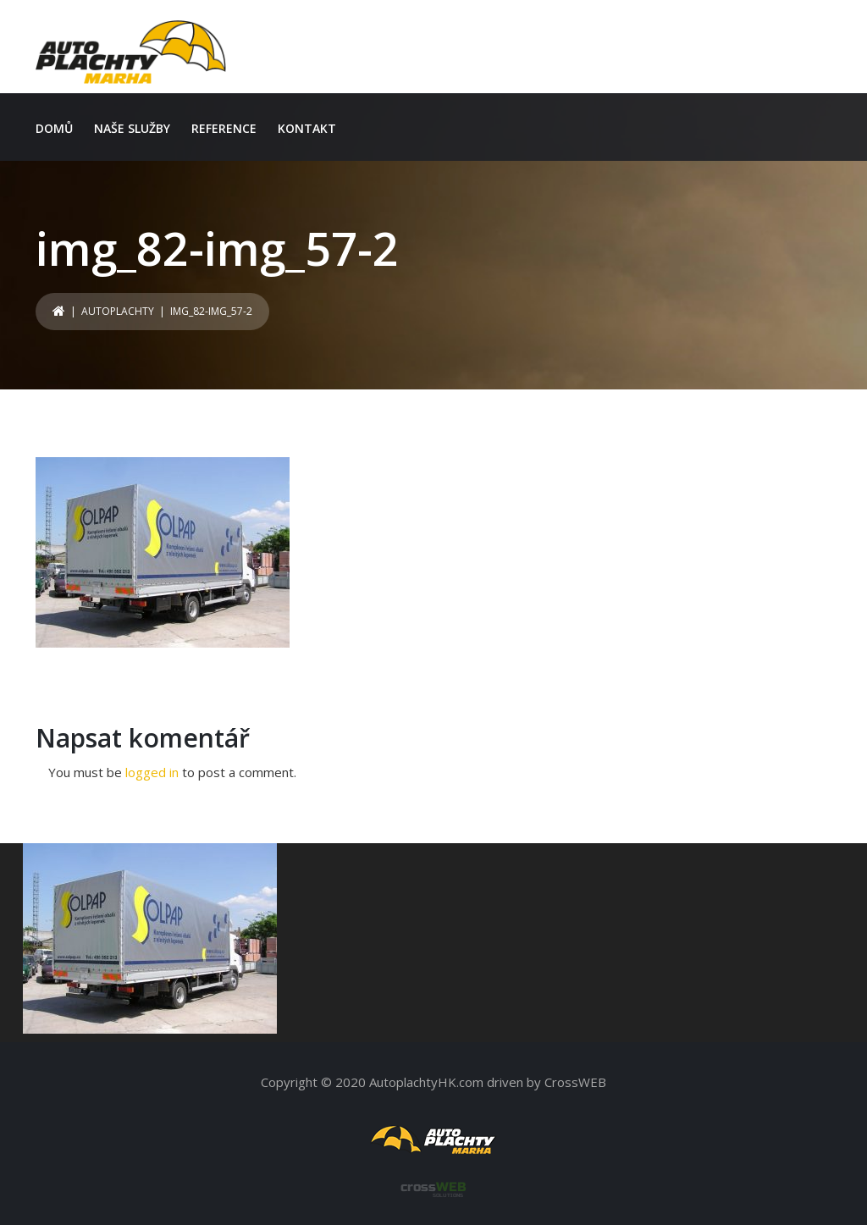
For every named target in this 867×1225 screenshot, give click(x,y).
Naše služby (132, 128)
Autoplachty (117, 311)
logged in (152, 772)
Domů (54, 128)
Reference (224, 128)
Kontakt (307, 128)
